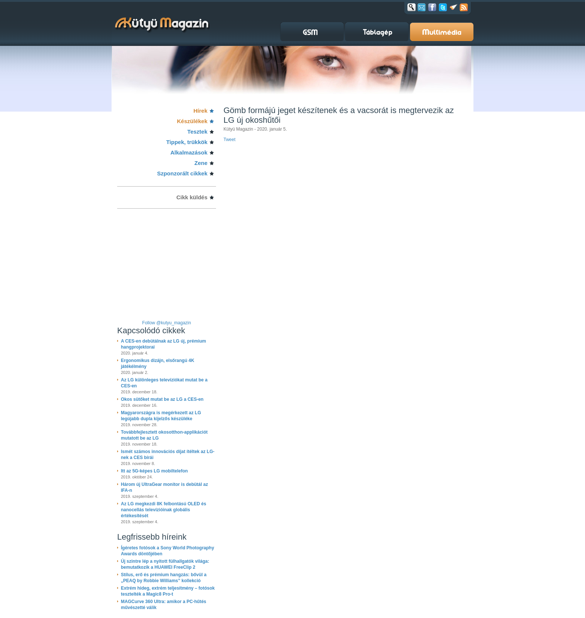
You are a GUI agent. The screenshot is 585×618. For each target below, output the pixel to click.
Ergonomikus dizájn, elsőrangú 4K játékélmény (157, 363)
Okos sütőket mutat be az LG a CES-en (162, 399)
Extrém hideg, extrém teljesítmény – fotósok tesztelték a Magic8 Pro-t (168, 591)
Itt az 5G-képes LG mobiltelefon (154, 471)
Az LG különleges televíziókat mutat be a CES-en (164, 382)
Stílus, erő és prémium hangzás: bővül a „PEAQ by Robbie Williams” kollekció (163, 577)
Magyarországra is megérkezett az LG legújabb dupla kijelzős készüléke (161, 415)
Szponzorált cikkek (182, 173)
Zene (200, 163)
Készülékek (192, 121)
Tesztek (197, 131)
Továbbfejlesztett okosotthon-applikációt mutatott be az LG (164, 435)
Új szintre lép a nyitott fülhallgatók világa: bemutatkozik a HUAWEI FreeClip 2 (165, 564)
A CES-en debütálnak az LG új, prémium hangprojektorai (163, 344)
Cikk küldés (191, 197)
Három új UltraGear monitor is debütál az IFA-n (164, 487)
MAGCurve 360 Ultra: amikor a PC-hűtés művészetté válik (163, 604)
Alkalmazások (189, 152)
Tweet (229, 139)
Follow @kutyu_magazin (166, 322)
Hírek (200, 110)
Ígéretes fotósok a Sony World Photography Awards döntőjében (167, 550)
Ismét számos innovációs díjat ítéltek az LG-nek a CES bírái (168, 454)
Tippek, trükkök (186, 142)
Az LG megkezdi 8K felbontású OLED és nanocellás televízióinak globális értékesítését (163, 509)
